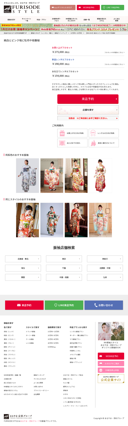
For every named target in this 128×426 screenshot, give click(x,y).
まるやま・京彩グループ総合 (73, 375)
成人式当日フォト (10, 382)
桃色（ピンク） (9, 335)
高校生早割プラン (76, 343)
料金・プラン (41, 19)
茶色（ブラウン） (10, 354)
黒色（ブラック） (10, 366)
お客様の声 (8, 378)
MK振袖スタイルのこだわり (71, 20)
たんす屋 (66, 382)
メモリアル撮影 (75, 354)
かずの (65, 394)
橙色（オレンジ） (10, 358)
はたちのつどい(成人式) (16, 394)
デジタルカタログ (63, 7)
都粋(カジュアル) (69, 386)
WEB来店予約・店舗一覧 (12, 375)
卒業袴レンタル (75, 350)
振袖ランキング (39, 375)
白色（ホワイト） (10, 362)
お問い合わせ (103, 305)
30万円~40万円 (53, 339)
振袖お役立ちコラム (101, 20)
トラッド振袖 (30, 331)
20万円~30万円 (53, 335)
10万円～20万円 (53, 331)
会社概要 (37, 394)
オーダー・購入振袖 (79, 335)
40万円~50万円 (53, 343)
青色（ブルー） (9, 343)
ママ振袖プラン (75, 339)
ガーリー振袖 (30, 335)
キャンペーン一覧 (26, 20)
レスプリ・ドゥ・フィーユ (75, 405)
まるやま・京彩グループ (30, 420)
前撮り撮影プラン (76, 346)
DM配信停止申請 (112, 370)
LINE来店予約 (64, 305)
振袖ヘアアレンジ (76, 362)
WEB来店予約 (88, 7)
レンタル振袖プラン (77, 331)
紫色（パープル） (10, 350)
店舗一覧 (87, 19)
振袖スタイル (67, 378)
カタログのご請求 (112, 363)
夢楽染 (65, 390)
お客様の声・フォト (56, 20)
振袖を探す (11, 19)
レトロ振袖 (30, 343)
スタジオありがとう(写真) (72, 398)
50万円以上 (52, 346)
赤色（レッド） (9, 331)
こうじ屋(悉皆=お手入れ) (72, 402)
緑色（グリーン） (10, 346)
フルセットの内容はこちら (112, 52)
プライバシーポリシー (41, 390)
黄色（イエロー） (10, 339)
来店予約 (24, 305)
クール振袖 (30, 339)
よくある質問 (117, 20)
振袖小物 (73, 358)
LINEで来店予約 (112, 7)
